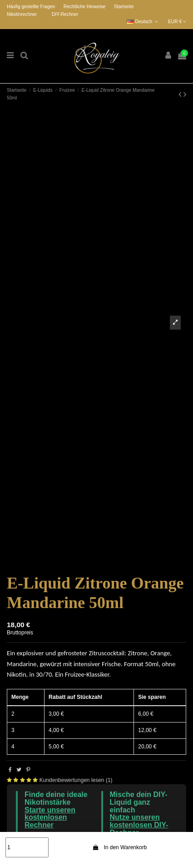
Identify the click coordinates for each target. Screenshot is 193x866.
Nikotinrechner (22, 14)
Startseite (124, 6)
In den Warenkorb (120, 847)
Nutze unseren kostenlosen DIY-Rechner (139, 824)
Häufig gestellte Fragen (31, 6)
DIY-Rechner (65, 14)
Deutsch (143, 21)
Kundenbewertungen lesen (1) (76, 780)
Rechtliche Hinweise (85, 6)
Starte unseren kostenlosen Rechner (50, 817)
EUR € (177, 21)
